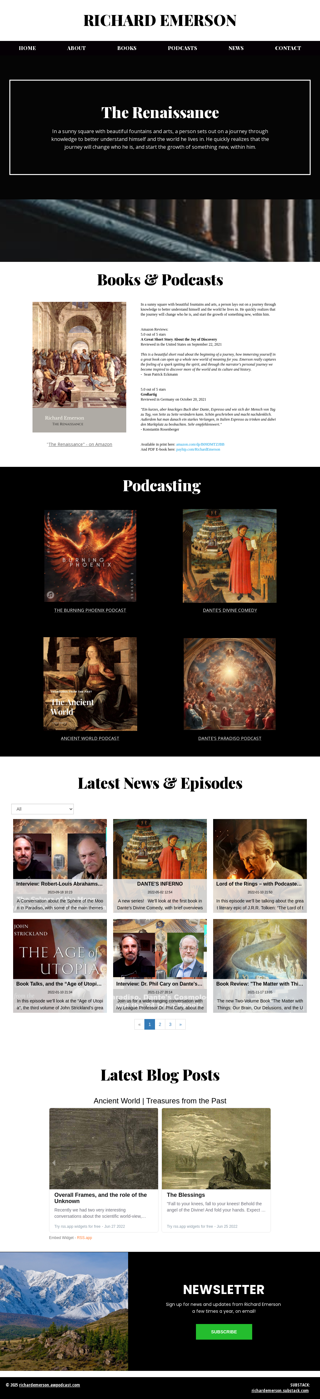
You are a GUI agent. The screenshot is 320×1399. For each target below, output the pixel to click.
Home (27, 48)
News (236, 48)
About (76, 48)
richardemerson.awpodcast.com (49, 1385)
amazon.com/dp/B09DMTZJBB (200, 444)
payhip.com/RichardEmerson (198, 449)
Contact (288, 48)
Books (127, 48)
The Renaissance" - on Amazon (80, 444)
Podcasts (182, 48)
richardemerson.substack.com (280, 1390)
